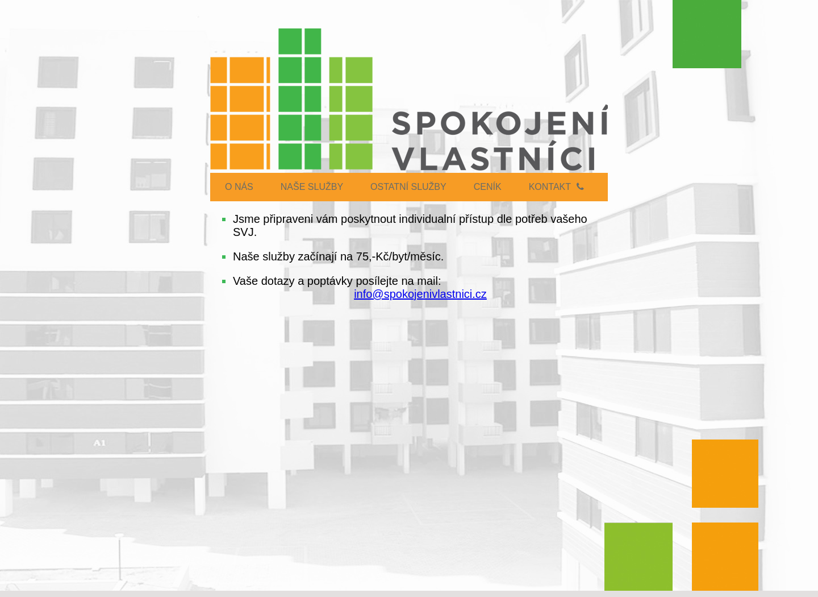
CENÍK (488, 187)
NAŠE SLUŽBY (312, 187)
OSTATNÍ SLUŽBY (408, 187)
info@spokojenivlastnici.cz (420, 294)
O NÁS (239, 187)
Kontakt (556, 187)
